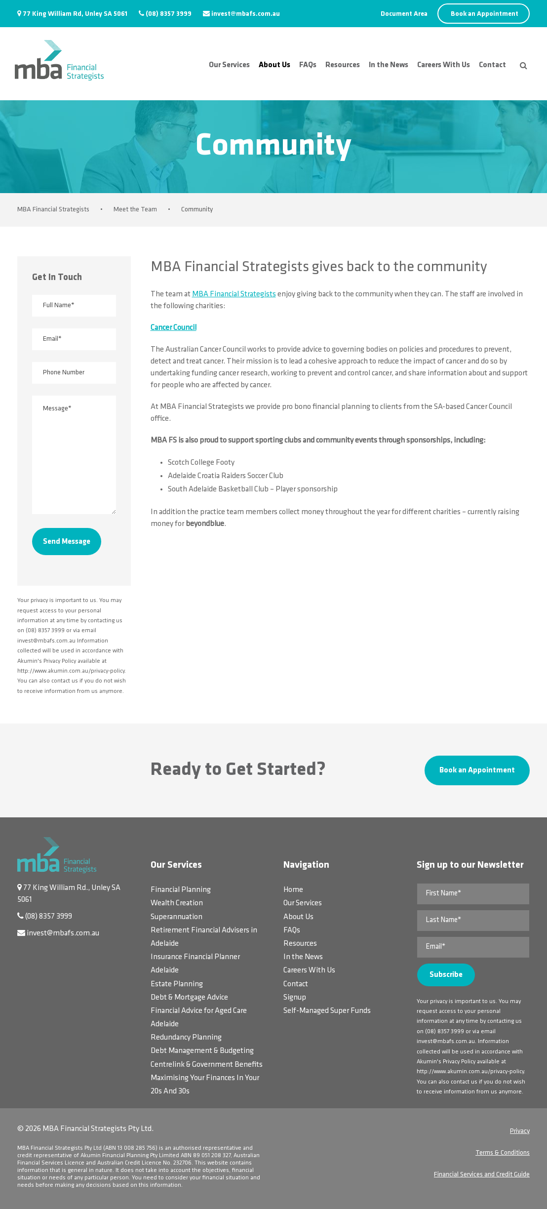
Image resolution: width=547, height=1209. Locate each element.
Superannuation (176, 917)
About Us (274, 65)
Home (293, 890)
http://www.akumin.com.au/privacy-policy (470, 1072)
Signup (294, 998)
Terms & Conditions (502, 1153)
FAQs (307, 65)
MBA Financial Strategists (234, 294)
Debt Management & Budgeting (202, 1051)
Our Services (229, 65)
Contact (492, 65)
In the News (388, 65)
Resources (342, 65)
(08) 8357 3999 (169, 14)
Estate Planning (177, 984)
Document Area (404, 14)
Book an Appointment (484, 14)
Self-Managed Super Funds (327, 1011)
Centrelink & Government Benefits (207, 1065)
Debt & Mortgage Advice (189, 998)
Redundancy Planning (186, 1038)
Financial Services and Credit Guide (482, 1174)
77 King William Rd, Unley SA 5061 (75, 14)
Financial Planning (181, 890)
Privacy (520, 1131)
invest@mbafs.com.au (245, 14)
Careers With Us (443, 65)
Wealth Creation (177, 903)
